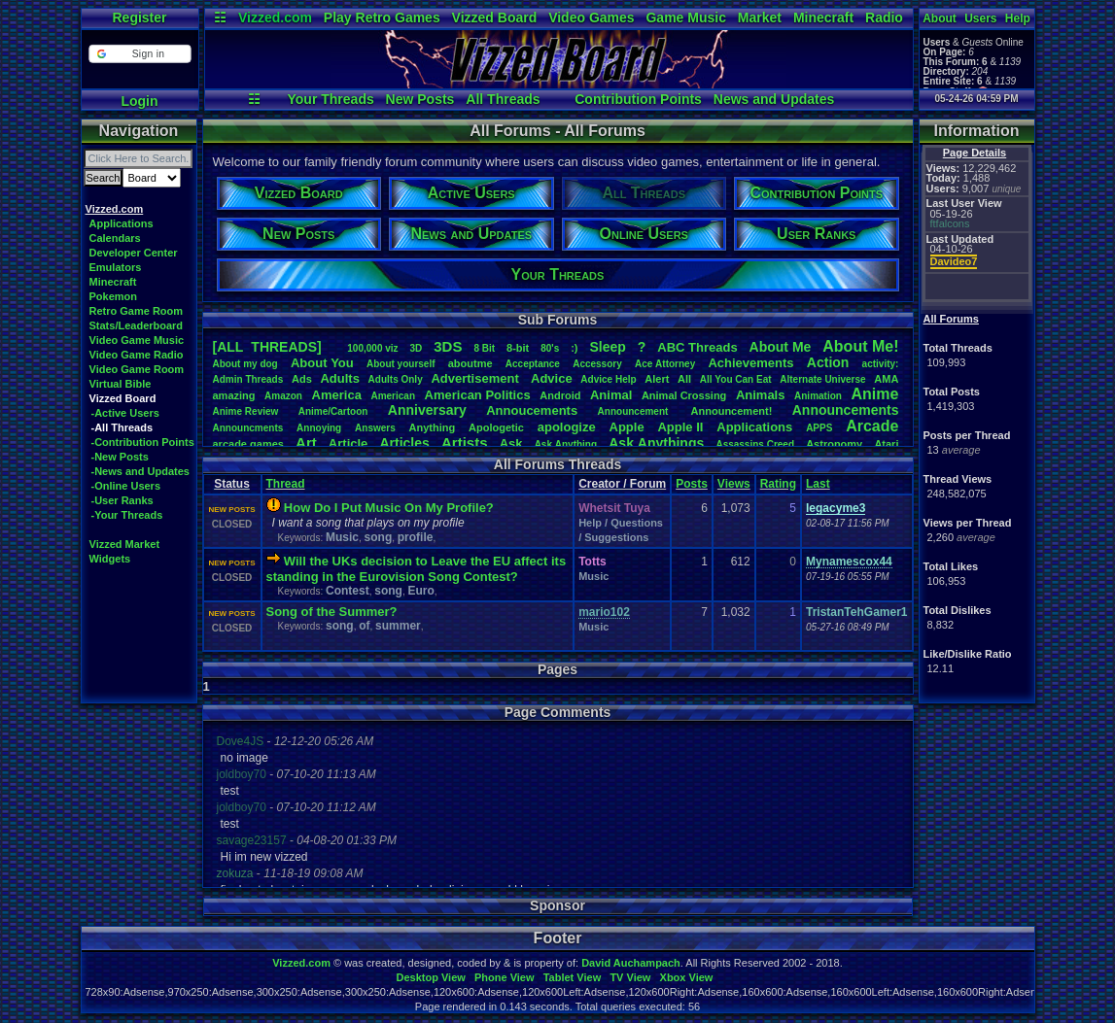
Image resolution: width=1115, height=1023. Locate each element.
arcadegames (248, 444)
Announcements (845, 410)
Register (139, 17)
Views (733, 484)
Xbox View (687, 977)
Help (1017, 18)
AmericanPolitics (478, 395)
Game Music (685, 17)
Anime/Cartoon (333, 411)
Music (342, 537)
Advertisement (476, 378)
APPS (819, 428)
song (379, 537)
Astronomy (834, 444)
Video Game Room (137, 369)
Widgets (110, 558)
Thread (285, 484)
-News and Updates (140, 471)
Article (348, 443)
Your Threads (331, 99)
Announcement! (732, 411)
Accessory (597, 363)
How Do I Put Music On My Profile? (389, 507)
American (392, 396)
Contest (347, 590)
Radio (884, 17)
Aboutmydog (245, 363)
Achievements (750, 363)
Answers (375, 428)
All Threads (503, 99)
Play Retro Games (382, 17)
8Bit (484, 348)
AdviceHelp (608, 379)
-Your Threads (127, 515)
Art (306, 442)
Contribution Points (638, 99)
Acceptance (532, 363)
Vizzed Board (495, 17)
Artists (464, 442)
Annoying (318, 428)
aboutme (470, 363)
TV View (630, 977)
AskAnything (566, 444)
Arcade (872, 426)
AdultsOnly (395, 379)
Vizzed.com (275, 17)
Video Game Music (137, 340)
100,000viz (372, 348)
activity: (880, 363)
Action (828, 362)
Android (560, 395)
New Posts (420, 99)
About (940, 18)
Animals (760, 395)
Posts (692, 484)
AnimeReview (246, 411)
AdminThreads (248, 379)
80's (549, 348)
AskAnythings (656, 443)
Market (760, 17)
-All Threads (122, 427)
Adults (339, 378)
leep (607, 347)
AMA (886, 379)
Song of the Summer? (332, 611)
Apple (627, 427)
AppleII (680, 427)
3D (416, 348)
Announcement (635, 411)
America (337, 395)
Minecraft (823, 17)
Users (980, 18)
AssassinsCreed (754, 444)
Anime (874, 394)
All (684, 379)
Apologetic (496, 427)
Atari (886, 444)
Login (139, 101)
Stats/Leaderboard (136, 325)
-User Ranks (122, 500)
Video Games (591, 17)
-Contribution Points (142, 442)
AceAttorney (665, 363)
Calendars (115, 238)
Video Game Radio (136, 354)
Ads (302, 379)
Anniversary (427, 410)
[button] (139, 54)
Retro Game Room (136, 311)
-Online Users (126, 486)
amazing (234, 395)
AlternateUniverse (822, 379)
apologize (567, 427)
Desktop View (430, 977)
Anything (432, 427)
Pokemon (113, 296)
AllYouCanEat (736, 379)
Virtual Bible (120, 384)
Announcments (248, 428)
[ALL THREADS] (267, 347)
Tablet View (572, 977)
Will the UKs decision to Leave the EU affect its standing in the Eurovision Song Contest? (416, 569)
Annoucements (531, 410)
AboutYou (322, 363)
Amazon (283, 396)
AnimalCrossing (684, 395)
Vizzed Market (124, 544)
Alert (657, 379)
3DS (448, 346)
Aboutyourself (401, 363)
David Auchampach (630, 963)
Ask (511, 443)
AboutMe (780, 347)
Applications (121, 223)
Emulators (115, 267)
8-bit (517, 348)
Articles (404, 443)
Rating (778, 484)
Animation (818, 396)
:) (574, 348)
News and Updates (774, 99)
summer (398, 625)
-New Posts (120, 456)
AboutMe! (860, 346)
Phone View (504, 977)
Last (818, 484)
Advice (552, 378)
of (364, 625)
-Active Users (125, 413)
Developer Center (133, 252)
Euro (420, 590)
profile (416, 537)
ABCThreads (697, 347)
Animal (611, 395)
